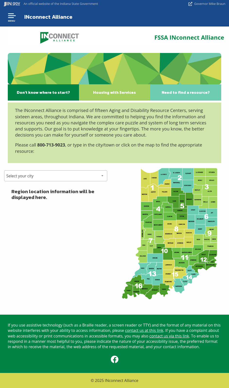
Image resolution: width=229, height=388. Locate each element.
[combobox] (55, 175)
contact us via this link (169, 336)
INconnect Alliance (48, 17)
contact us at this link (144, 330)
